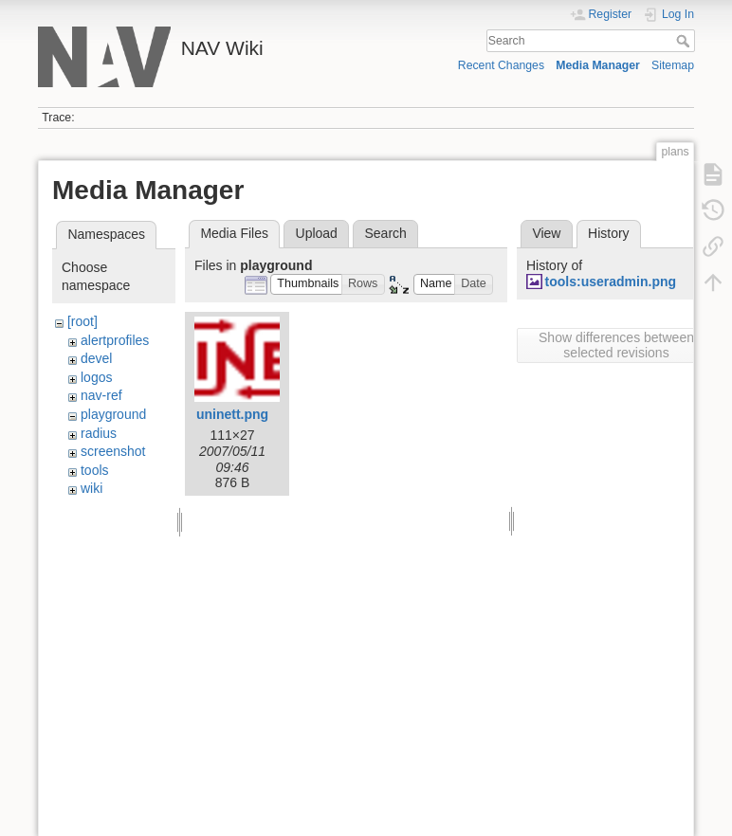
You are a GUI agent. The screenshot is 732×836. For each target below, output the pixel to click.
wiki (91, 488)
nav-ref (101, 395)
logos (96, 377)
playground (113, 414)
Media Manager (598, 65)
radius (99, 433)
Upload (317, 233)
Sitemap (672, 65)
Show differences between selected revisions (616, 345)
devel (96, 358)
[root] (82, 321)
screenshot (113, 451)
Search (685, 40)
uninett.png (232, 414)
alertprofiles (115, 340)
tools (95, 470)
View (546, 233)
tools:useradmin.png (610, 281)
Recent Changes (501, 65)
